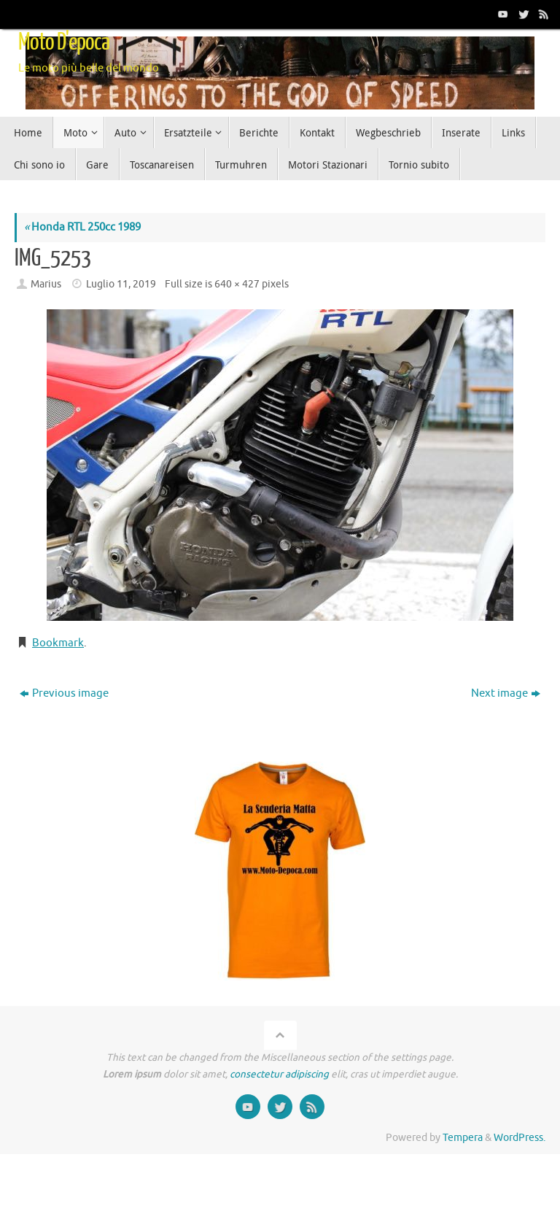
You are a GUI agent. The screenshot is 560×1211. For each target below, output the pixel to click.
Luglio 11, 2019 (121, 284)
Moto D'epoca (63, 42)
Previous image (64, 693)
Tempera (463, 1137)
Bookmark (58, 643)
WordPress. (519, 1137)
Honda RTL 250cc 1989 (82, 227)
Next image (505, 693)
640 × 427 (237, 284)
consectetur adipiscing (279, 1074)
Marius (46, 284)
